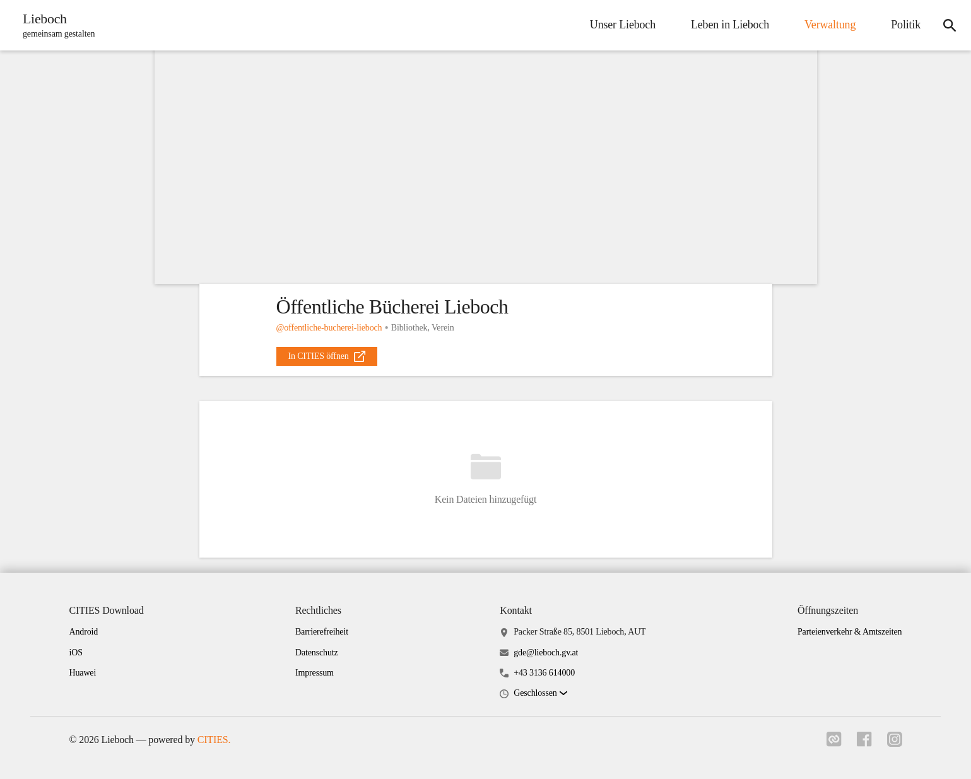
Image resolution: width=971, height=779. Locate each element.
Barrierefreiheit (321, 631)
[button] (540, 693)
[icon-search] (949, 25)
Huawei (83, 672)
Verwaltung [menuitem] (830, 24)
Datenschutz (316, 652)
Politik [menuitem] (906, 24)
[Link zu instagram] (894, 743)
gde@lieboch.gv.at (546, 652)
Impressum (314, 672)
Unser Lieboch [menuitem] (623, 24)
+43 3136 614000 (544, 672)
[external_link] (326, 356)
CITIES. (214, 739)
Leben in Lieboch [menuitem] (730, 24)
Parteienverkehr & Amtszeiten (849, 631)
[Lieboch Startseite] (55, 25)
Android (83, 631)
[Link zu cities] (834, 743)
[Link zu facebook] (864, 743)
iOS (76, 652)
